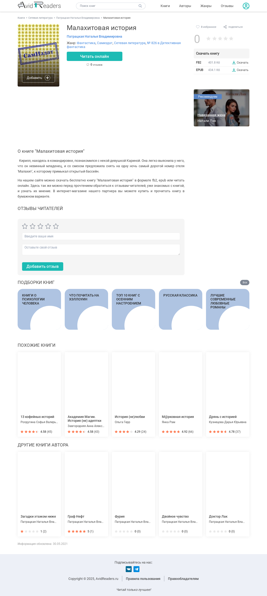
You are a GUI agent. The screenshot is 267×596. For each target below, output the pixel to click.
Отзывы (227, 6)
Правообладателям (183, 579)
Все (245, 282)
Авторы (185, 6)
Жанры (206, 6)
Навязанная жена (211, 115)
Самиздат (105, 43)
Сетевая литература (130, 43)
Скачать (242, 62)
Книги (165, 6)
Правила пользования (143, 579)
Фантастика (86, 43)
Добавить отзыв (43, 266)
